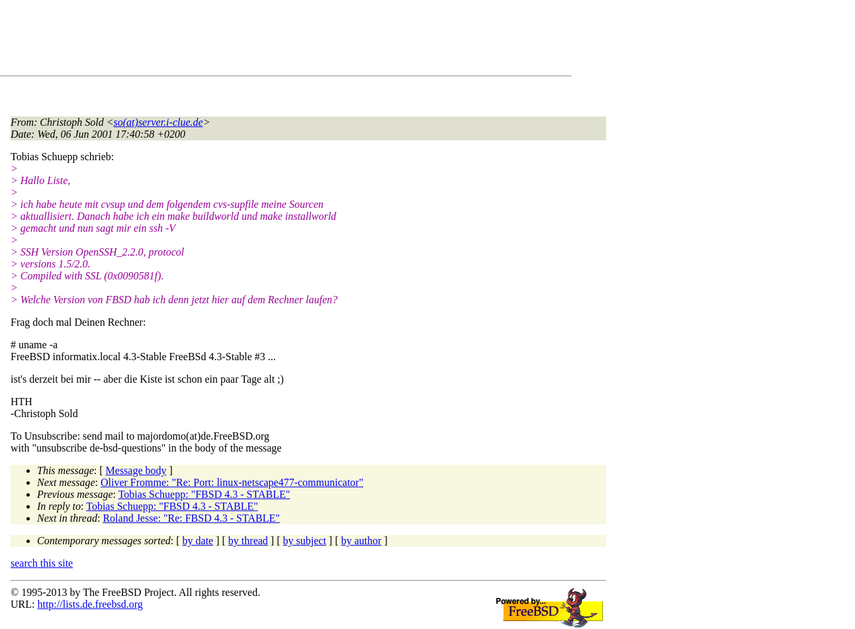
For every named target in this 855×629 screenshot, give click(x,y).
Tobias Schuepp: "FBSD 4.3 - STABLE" (204, 494)
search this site (42, 563)
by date (198, 540)
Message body (136, 470)
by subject (304, 540)
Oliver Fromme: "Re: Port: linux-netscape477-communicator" (232, 482)
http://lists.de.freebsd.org (89, 604)
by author (361, 540)
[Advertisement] (251, 40)
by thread (248, 540)
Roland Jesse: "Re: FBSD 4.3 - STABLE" (191, 518)
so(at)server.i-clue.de (158, 122)
